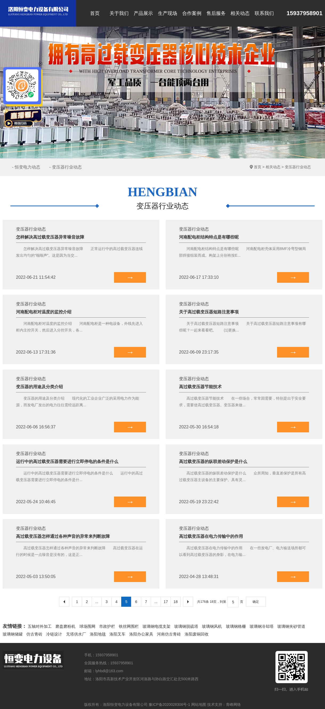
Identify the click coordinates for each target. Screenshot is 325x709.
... (96, 602)
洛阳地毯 (98, 634)
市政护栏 (107, 626)
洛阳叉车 (117, 634)
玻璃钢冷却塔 (262, 626)
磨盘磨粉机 (65, 626)
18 (175, 602)
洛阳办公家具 (141, 634)
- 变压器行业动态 (65, 167)
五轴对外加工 (40, 626)
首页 (257, 167)
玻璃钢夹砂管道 (291, 626)
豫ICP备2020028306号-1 (169, 704)
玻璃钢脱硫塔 (186, 626)
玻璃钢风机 (212, 626)
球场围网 (87, 626)
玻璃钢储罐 (13, 634)
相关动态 (273, 167)
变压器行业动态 (298, 167)
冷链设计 (54, 634)
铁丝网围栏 (129, 626)
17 (166, 602)
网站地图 (198, 704)
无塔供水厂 (76, 634)
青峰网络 (233, 704)
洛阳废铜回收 (197, 634)
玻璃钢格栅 (236, 626)
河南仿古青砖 (169, 634)
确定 (256, 602)
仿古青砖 (34, 634)
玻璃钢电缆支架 (156, 626)
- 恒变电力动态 (26, 167)
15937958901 (300, 13)
